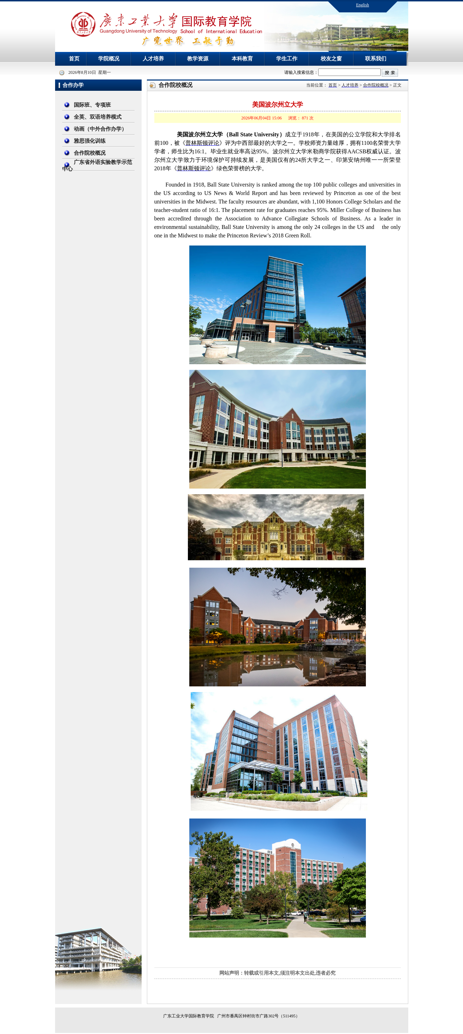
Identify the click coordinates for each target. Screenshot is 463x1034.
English (362, 4)
